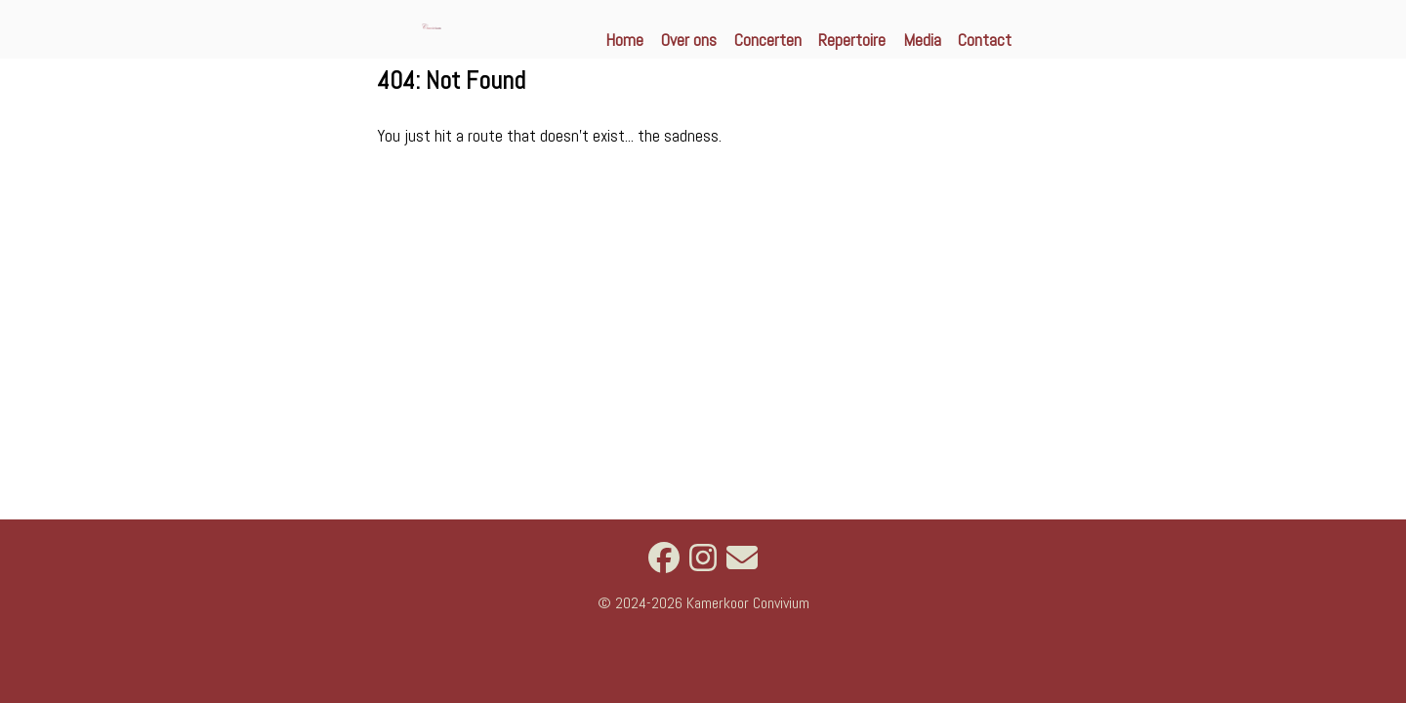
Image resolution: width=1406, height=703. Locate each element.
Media (922, 40)
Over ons (689, 40)
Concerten (768, 40)
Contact (985, 40)
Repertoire (852, 40)
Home (624, 40)
